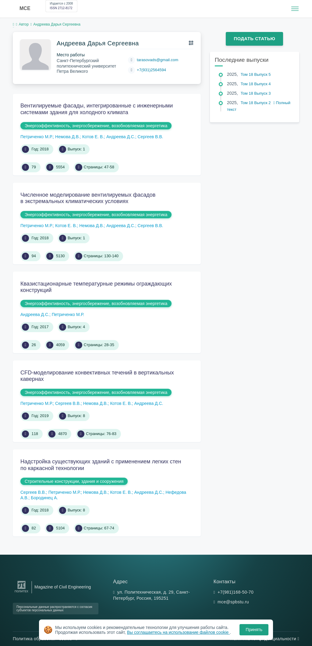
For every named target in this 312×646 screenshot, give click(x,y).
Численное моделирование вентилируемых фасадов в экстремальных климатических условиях (87, 198)
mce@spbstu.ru (233, 601)
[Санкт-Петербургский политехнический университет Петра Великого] (21, 592)
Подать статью (254, 38)
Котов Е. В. (93, 136)
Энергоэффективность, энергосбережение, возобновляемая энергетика (96, 125)
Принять (254, 629)
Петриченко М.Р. (36, 136)
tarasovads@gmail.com (157, 60)
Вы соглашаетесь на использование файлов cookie (178, 632)
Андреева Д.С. (120, 136)
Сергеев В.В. (150, 136)
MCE (25, 8)
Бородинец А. (44, 497)
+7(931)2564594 (151, 70)
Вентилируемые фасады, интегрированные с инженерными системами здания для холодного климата (96, 109)
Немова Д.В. (67, 136)
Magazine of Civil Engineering (62, 587)
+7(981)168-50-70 (236, 592)
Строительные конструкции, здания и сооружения (74, 481)
